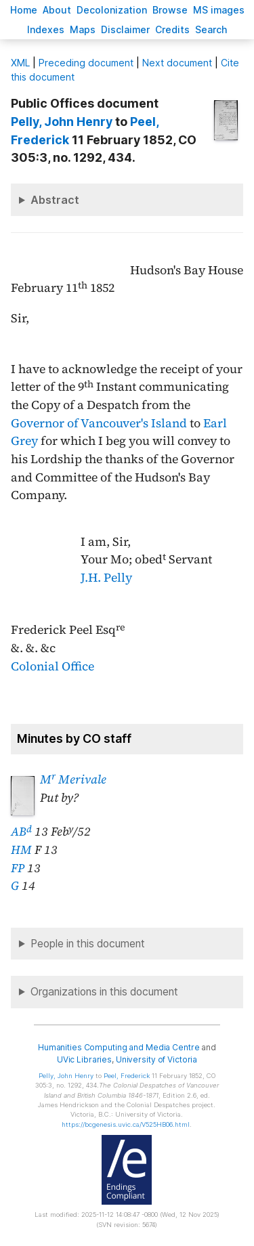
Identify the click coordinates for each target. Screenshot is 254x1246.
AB (21, 831)
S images (219, 10)
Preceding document (86, 62)
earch (211, 29)
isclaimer (125, 29)
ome (23, 10)
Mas (83, 29)
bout (57, 10)
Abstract (54, 200)
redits (172, 29)
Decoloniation (112, 10)
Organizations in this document (104, 991)
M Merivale (73, 779)
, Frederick (127, 1075)
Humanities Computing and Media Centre (119, 1047)
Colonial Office (52, 666)
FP (17, 868)
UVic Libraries (84, 1059)
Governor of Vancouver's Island (99, 423)
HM (21, 850)
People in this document (87, 943)
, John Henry (63, 121)
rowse (170, 10)
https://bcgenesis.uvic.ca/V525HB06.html (126, 1124)
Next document (177, 62)
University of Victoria (156, 1059)
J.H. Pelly (106, 578)
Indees (45, 29)
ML (20, 62)
